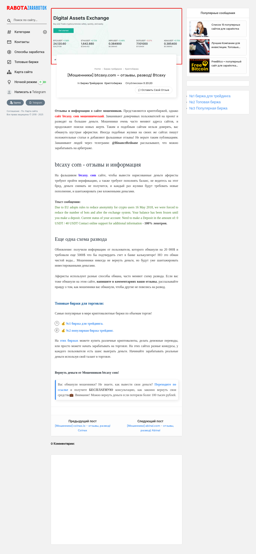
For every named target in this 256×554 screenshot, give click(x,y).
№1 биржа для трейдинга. (84, 323)
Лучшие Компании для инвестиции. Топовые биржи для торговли (225, 45)
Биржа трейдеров (91, 83)
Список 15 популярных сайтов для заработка (225, 26)
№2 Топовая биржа (205, 102)
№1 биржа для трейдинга (210, 96)
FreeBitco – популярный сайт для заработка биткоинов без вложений (227, 63)
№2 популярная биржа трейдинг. (90, 330)
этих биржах (69, 340)
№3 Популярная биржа (208, 108)
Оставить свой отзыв (155, 90)
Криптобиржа (113, 83)
